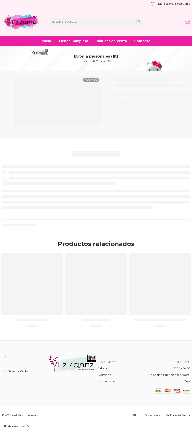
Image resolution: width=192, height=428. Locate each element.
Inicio (46, 41)
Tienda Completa (73, 41)
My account (153, 415)
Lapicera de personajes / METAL (160, 320)
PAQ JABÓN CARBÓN (32, 320)
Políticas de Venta (111, 41)
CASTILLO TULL (96, 320)
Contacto (142, 41)
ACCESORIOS (101, 61)
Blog (136, 415)
